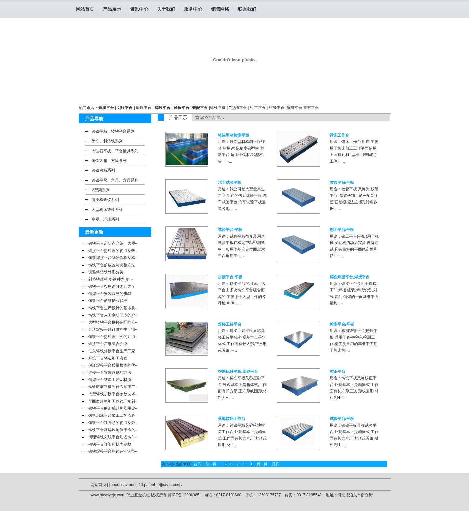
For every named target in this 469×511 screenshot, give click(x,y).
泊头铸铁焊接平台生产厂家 (111, 351)
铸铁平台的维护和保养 (107, 301)
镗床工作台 (339, 135)
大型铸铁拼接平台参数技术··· (113, 394)
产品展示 (216, 117)
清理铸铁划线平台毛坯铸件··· (113, 437)
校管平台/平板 (342, 182)
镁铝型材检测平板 (233, 135)
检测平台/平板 (342, 324)
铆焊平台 (143, 108)
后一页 (262, 464)
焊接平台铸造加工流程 (107, 358)
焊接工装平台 (229, 324)
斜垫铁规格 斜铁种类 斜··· (110, 279)
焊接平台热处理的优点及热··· (113, 250)
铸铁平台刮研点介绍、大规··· (113, 243)
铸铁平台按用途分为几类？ (111, 286)
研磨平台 (311, 108)
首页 (199, 117)
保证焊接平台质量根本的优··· (113, 365)
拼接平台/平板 (230, 277)
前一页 (211, 464)
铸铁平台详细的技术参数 (109, 444)
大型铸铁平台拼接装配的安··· (113, 322)
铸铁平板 (218, 108)
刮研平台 (294, 108)
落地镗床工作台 (231, 418)
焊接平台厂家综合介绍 (107, 344)
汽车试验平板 (229, 182)
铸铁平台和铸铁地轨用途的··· (113, 430)
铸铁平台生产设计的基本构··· (113, 308)
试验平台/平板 (230, 229)
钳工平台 (258, 108)
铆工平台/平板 (342, 229)
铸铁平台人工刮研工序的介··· (113, 315)
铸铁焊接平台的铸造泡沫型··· (113, 451)
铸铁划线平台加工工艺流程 (111, 415)
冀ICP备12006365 (184, 495)
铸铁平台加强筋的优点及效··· (113, 422)
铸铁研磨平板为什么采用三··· (113, 387)
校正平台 (337, 371)
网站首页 (85, 9)
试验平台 (277, 108)
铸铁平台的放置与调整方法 (111, 265)
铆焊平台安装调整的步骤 (109, 293)
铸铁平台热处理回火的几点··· (113, 336)
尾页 (275, 464)
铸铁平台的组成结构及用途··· (113, 408)
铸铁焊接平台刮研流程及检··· (113, 258)
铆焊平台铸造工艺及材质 (109, 379)
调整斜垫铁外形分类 (105, 272)
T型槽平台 (238, 108)
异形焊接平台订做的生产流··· (113, 329)
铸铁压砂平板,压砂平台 (238, 371)
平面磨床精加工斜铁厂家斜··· (113, 401)
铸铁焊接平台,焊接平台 (350, 277)
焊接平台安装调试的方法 (109, 372)
